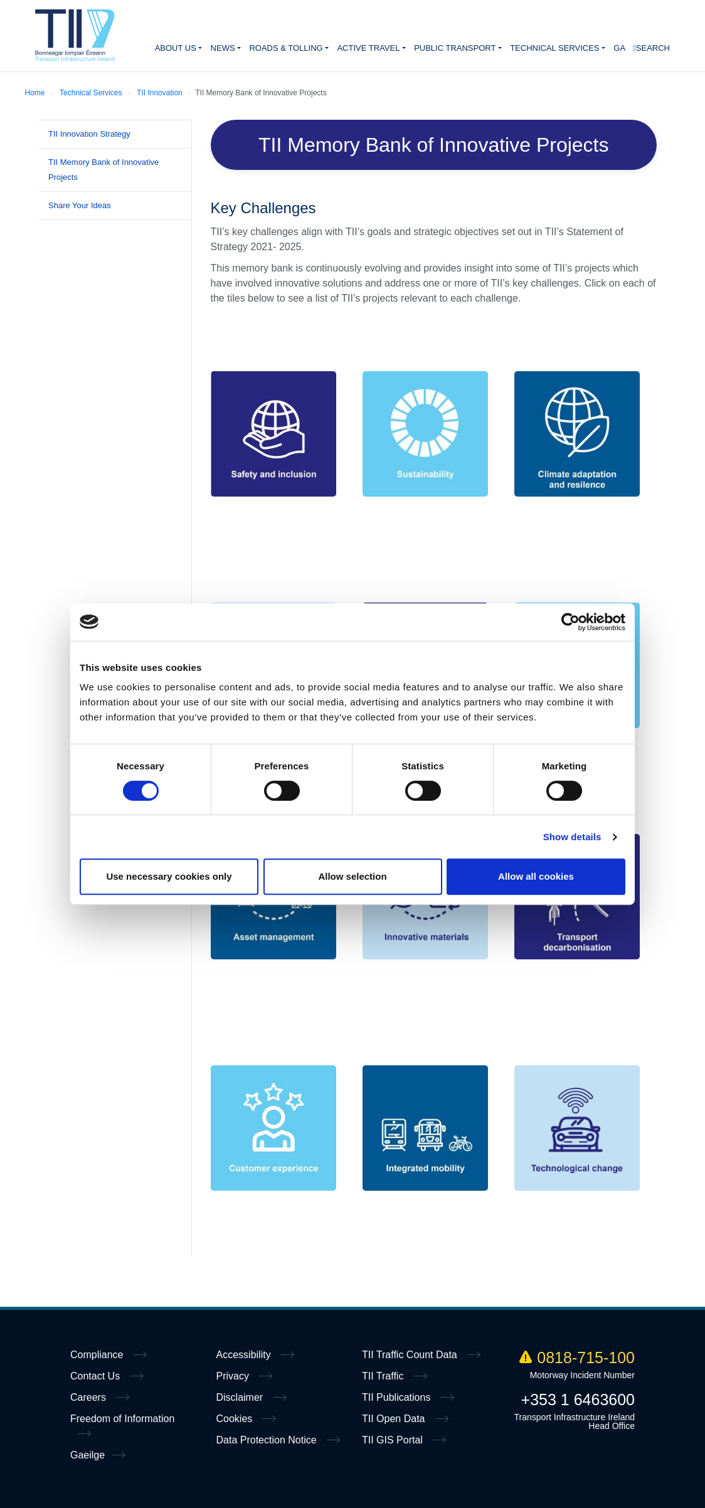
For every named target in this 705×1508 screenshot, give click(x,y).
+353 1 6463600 (578, 1399)
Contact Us (96, 1376)
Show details (572, 836)
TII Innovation (160, 92)
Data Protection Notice (268, 1440)
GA (619, 48)
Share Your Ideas (79, 205)
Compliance (98, 1354)
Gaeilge (87, 1455)
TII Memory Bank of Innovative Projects (103, 169)
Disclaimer (241, 1397)
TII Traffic (384, 1376)
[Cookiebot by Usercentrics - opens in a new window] (570, 622)
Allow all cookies (536, 876)
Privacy (234, 1376)
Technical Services (554, 48)
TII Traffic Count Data (411, 1354)
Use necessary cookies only (168, 876)
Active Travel (368, 48)
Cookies (235, 1418)
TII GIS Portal (393, 1440)
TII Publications (397, 1397)
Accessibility (245, 1354)
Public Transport (455, 48)
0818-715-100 (577, 1357)
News (223, 48)
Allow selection (352, 876)
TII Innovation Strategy (89, 134)
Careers (89, 1397)
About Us (175, 48)
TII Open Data (395, 1418)
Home (75, 35)
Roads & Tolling (285, 48)
